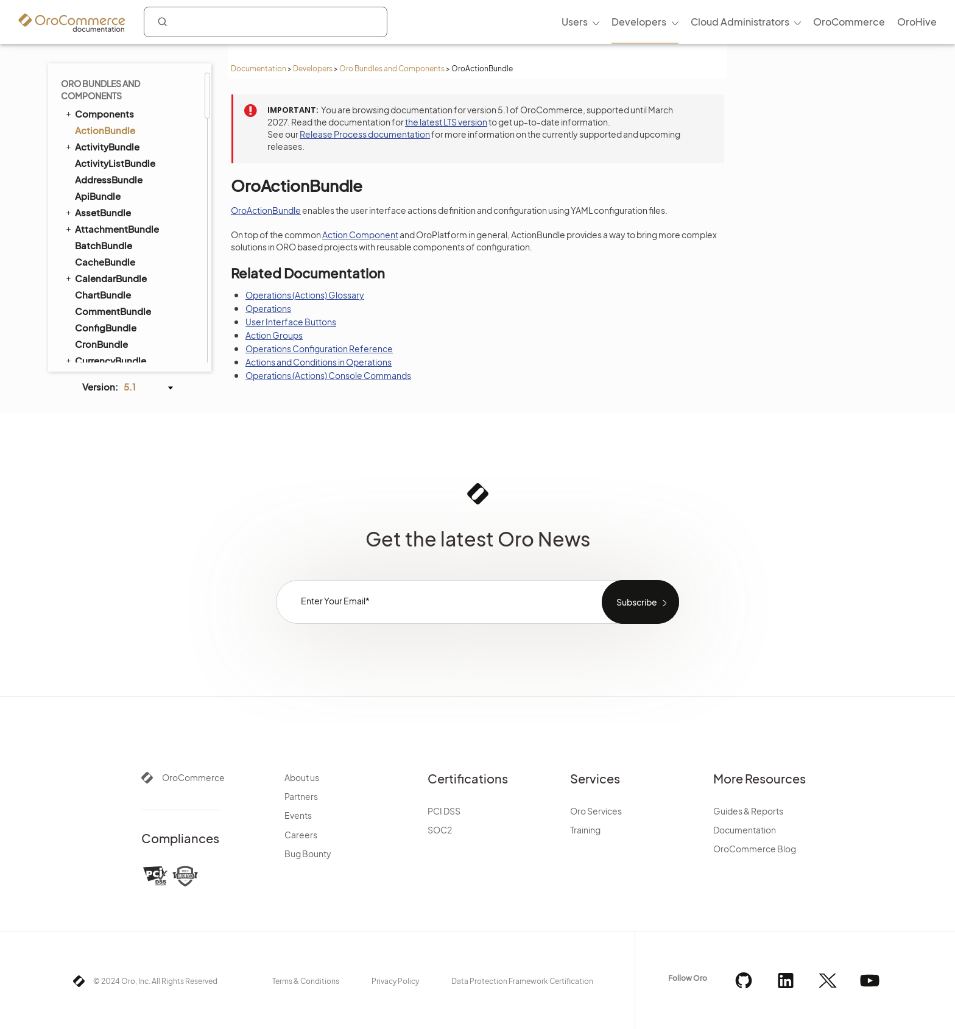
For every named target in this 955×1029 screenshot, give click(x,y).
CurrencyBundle (105, 360)
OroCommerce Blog (754, 848)
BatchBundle (103, 245)
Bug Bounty (307, 853)
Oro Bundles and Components (392, 68)
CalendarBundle (105, 278)
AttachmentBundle (111, 228)
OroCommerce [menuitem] (849, 21)
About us (301, 777)
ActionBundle (105, 130)
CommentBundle (113, 311)
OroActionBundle (266, 210)
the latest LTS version (446, 121)
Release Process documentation (365, 134)
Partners (301, 796)
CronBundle (101, 344)
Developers (313, 68)
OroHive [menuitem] (917, 21)
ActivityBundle (101, 146)
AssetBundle (97, 212)
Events (298, 815)
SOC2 (440, 829)
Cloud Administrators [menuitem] (740, 21)
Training (585, 829)
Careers (300, 834)
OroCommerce (193, 777)
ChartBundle (103, 294)
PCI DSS (444, 810)
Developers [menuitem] (638, 21)
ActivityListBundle (115, 163)
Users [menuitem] (575, 21)
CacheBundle (105, 261)
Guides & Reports (748, 810)
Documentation (258, 68)
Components (99, 113)
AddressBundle (109, 179)
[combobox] (265, 22)
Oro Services (596, 810)
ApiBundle (98, 196)
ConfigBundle (105, 327)
